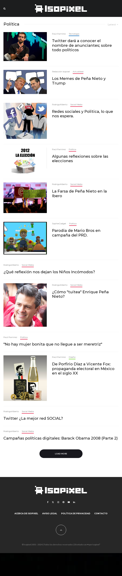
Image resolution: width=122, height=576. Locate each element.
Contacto (101, 513)
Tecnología (74, 33)
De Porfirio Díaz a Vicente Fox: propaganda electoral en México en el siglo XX (83, 369)
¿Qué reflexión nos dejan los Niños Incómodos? (49, 272)
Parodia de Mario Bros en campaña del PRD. (76, 232)
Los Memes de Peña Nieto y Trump (79, 80)
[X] (53, 502)
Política (72, 149)
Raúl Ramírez (59, 33)
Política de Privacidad (75, 513)
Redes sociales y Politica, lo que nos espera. (82, 113)
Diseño (72, 357)
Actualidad (78, 71)
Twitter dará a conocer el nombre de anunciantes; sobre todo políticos (82, 45)
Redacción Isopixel (61, 71)
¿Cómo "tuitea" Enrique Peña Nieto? (80, 294)
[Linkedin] (74, 502)
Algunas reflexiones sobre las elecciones (80, 158)
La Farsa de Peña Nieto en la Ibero (79, 193)
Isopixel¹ (96, 544)
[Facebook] (47, 502)
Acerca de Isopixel (26, 513)
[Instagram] (58, 502)
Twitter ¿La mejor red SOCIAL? (33, 418)
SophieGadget (59, 223)
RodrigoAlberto (59, 104)
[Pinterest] (63, 502)
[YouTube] (69, 502)
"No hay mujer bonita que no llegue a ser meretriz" (52, 344)
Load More (61, 453)
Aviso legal (49, 513)
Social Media (76, 104)
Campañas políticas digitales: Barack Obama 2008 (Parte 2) (60, 438)
